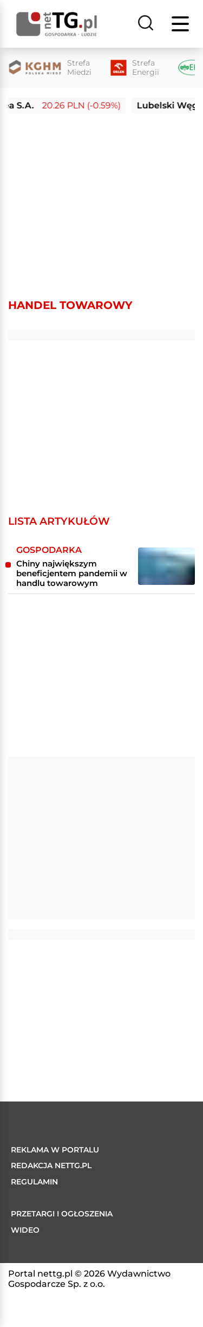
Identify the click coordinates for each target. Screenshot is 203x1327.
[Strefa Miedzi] (49, 68)
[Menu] (181, 23)
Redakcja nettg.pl (51, 1165)
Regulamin (34, 1182)
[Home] (57, 24)
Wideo (25, 1230)
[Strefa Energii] (134, 68)
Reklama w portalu (55, 1150)
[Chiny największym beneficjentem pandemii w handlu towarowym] (166, 566)
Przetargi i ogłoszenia (62, 1214)
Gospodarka (49, 550)
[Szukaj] (145, 24)
